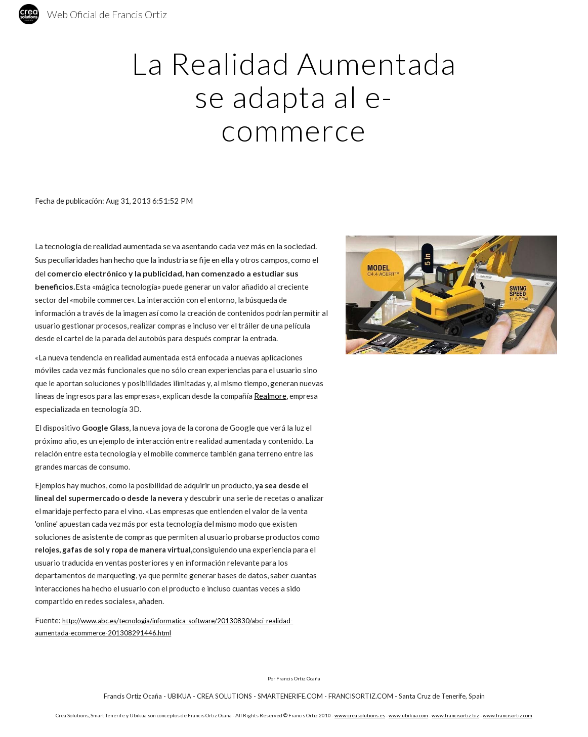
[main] (294, 96)
